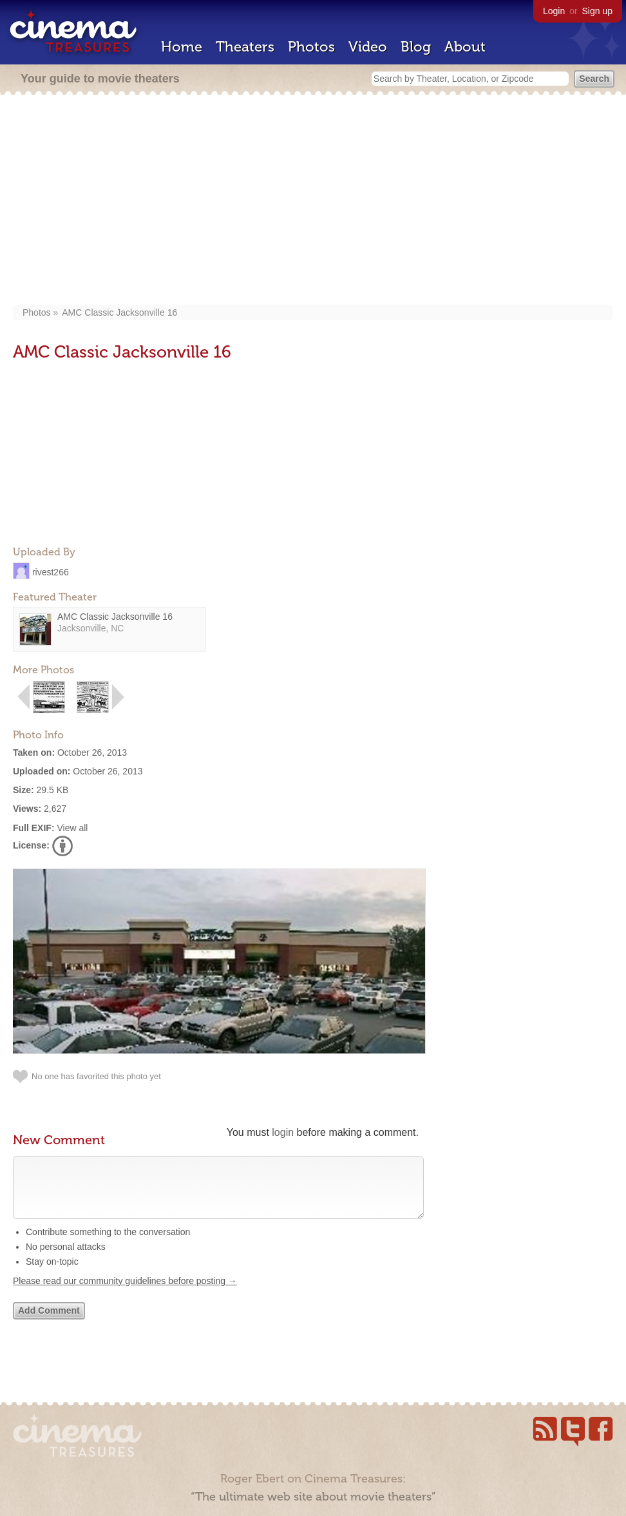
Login (554, 11)
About (465, 46)
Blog (416, 46)
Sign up (597, 11)
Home (181, 46)
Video (367, 46)
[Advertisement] (313, 201)
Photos (311, 46)
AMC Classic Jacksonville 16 (119, 312)
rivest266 (50, 571)
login (283, 1132)
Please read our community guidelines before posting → (125, 1294)
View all (72, 828)
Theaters (245, 46)
